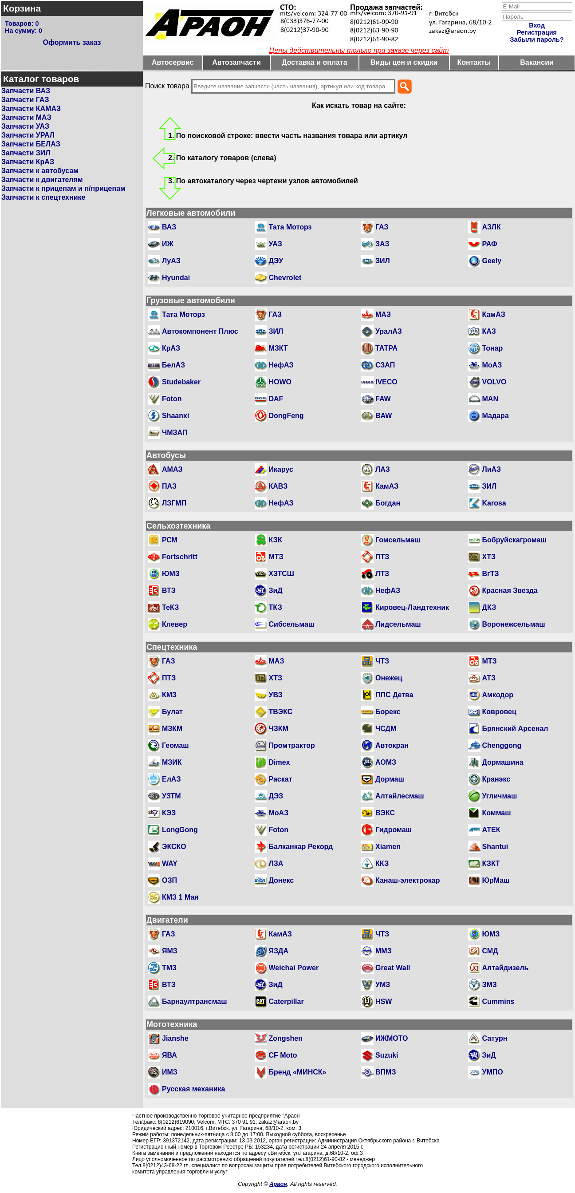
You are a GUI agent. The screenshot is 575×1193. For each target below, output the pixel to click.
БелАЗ (173, 365)
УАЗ (275, 244)
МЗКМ (172, 728)
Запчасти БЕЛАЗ (30, 144)
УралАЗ (388, 331)
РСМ (169, 540)
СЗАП (385, 365)
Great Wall (392, 968)
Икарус (281, 469)
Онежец (388, 678)
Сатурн (495, 1038)
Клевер (174, 624)
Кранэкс (496, 779)
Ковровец (499, 711)
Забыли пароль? (537, 39)
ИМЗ (169, 1072)
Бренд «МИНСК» (298, 1072)
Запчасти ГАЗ (25, 99)
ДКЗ (489, 607)
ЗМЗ (489, 984)
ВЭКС (385, 813)
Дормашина (503, 762)
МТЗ (276, 557)
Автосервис (173, 62)
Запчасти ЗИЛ (26, 153)
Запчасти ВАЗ (25, 91)
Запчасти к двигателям (42, 179)
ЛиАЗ (491, 469)
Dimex (279, 762)
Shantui (495, 846)
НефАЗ (281, 365)
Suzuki (386, 1055)
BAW (383, 415)
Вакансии (537, 62)
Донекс (281, 880)
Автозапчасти (236, 62)
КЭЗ (169, 813)
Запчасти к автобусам (40, 170)
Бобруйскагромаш (514, 540)
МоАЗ (492, 365)
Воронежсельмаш (513, 624)
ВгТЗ (490, 573)
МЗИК (172, 762)
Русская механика (193, 1089)
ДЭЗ (276, 796)
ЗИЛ (382, 261)
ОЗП (169, 880)
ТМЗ (169, 968)
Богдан (387, 503)
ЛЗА (276, 863)
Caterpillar (286, 1001)
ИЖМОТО (391, 1038)
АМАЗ (172, 469)
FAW (383, 399)
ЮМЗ (171, 573)
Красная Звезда (510, 590)
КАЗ (489, 331)
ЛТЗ (382, 573)
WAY (169, 863)
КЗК (275, 540)
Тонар (492, 348)
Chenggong (502, 745)
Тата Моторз (290, 227)
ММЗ (383, 951)
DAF (276, 399)
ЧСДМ (385, 728)
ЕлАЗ (171, 779)
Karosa (494, 503)
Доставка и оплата (314, 62)
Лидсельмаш (398, 624)
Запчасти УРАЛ (28, 135)
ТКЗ (275, 607)
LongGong (180, 830)
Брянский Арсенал (515, 728)
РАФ (489, 244)
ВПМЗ (385, 1072)
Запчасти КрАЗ (27, 162)
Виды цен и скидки (404, 62)
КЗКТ (491, 863)
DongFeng (286, 415)
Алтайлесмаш (399, 796)
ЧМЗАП (174, 432)
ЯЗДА (278, 951)
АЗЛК (491, 227)
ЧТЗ (382, 661)
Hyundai (176, 277)
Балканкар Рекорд (301, 846)
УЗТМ (171, 796)
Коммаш (496, 813)
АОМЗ (385, 762)
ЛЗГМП (174, 503)
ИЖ (167, 244)
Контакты (474, 62)
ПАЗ (169, 486)
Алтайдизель (505, 968)
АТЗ (489, 678)
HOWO (280, 382)
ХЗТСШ (281, 573)
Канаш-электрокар (407, 880)
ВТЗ (169, 590)
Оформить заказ (72, 42)
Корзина (22, 8)
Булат (172, 711)
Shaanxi (175, 415)
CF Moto (283, 1055)
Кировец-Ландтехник (412, 607)
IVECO (386, 382)
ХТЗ (489, 557)
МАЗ (383, 314)
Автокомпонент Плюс (200, 331)
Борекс (388, 711)
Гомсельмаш (397, 540)
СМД (490, 951)
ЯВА (169, 1055)
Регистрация (537, 32)
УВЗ (276, 695)
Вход (537, 25)
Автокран (392, 745)
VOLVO (494, 382)
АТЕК (491, 830)
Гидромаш (393, 830)
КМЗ (169, 695)
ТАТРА (386, 348)
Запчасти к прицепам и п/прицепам (63, 188)
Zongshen (286, 1038)
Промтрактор (292, 745)
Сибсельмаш (292, 624)
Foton (171, 399)
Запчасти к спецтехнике (43, 197)
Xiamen (388, 846)
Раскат (280, 779)
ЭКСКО (174, 846)
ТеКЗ (170, 607)
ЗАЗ (382, 244)
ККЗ (382, 863)
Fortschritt (179, 557)
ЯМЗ (169, 951)
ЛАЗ (382, 469)
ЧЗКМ (278, 728)
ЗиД (276, 590)
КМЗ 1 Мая (180, 897)
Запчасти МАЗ (26, 117)
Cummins (498, 1001)
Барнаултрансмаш (194, 1001)
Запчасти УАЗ (25, 126)
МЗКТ (278, 348)
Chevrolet (285, 277)
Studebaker (181, 382)
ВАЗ (169, 227)
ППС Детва (394, 695)
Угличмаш (499, 796)
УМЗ (382, 984)
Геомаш (175, 745)
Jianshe (175, 1038)
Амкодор (497, 695)
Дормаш (389, 779)
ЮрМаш (496, 880)
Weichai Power (294, 968)
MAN (490, 399)
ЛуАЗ (171, 261)
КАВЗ (278, 486)
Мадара (495, 415)
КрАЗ (171, 348)
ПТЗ (382, 557)
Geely (492, 261)
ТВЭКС (281, 711)
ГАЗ (382, 227)
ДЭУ (276, 261)
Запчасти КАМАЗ (31, 108)
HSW (383, 1001)
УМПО (492, 1072)
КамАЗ (493, 314)
